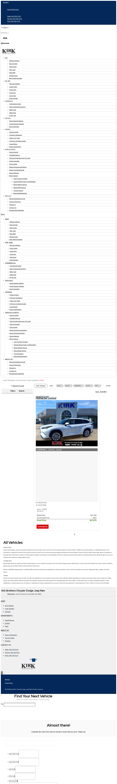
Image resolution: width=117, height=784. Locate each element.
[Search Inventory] (19, 664)
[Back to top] (2, 632)
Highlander (35, 380)
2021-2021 (23, 380)
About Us (5, 590)
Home (5, 380)
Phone (12, 762)
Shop (3, 560)
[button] (62, 385)
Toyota (29, 380)
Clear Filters (108, 386)
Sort (51, 386)
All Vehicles (11, 380)
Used (17, 380)
